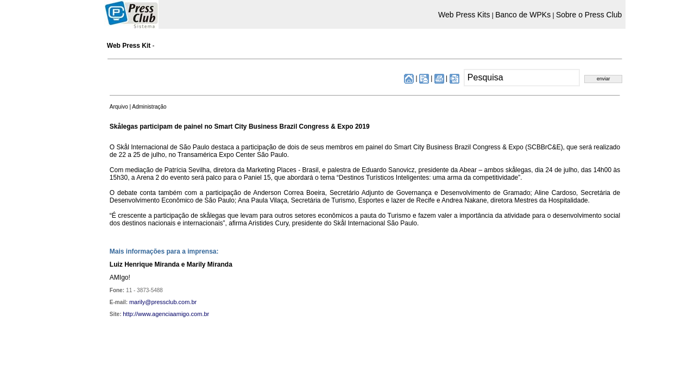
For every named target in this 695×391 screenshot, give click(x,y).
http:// (130, 314)
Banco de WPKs (523, 14)
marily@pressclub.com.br (163, 302)
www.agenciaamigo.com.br (173, 314)
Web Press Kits (464, 14)
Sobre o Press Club (589, 14)
